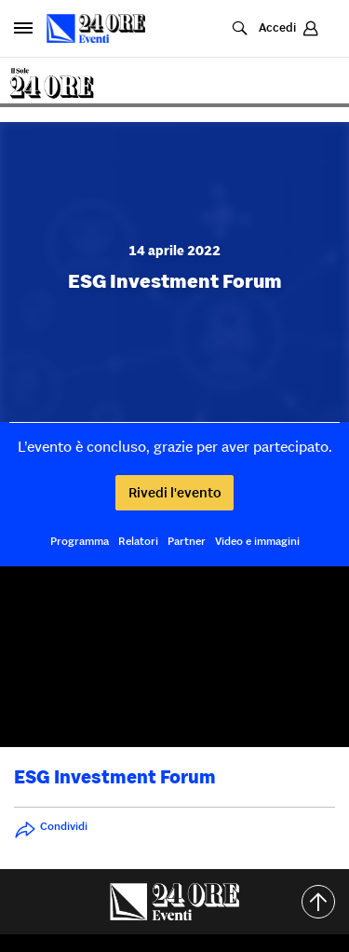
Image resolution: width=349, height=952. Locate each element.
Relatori (138, 541)
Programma (79, 541)
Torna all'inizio (325, 902)
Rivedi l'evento (174, 492)
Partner (187, 541)
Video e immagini (257, 541)
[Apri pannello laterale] (23, 28)
